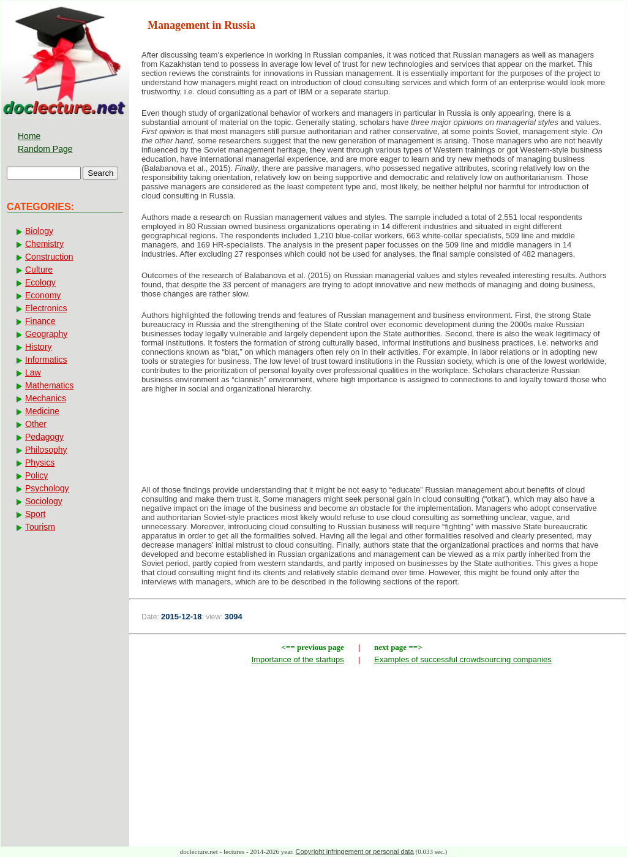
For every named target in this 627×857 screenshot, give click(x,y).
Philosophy (46, 450)
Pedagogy (44, 437)
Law (33, 372)
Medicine (42, 411)
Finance (40, 321)
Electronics (46, 308)
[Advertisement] (378, 442)
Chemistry (44, 244)
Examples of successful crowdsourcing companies (463, 659)
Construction (49, 257)
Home (29, 136)
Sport (35, 514)
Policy (36, 475)
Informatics (46, 359)
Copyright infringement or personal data (355, 851)
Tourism (40, 527)
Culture (39, 269)
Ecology (40, 282)
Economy (43, 295)
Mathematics (49, 385)
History (38, 347)
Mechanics (45, 398)
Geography (46, 334)
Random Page (45, 149)
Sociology (43, 501)
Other (36, 424)
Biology (39, 231)
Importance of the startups (298, 659)
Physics (39, 462)
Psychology (47, 488)
